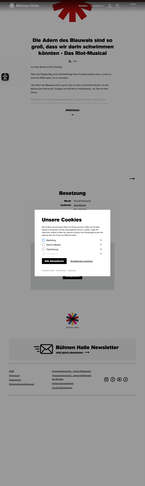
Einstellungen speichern (81, 261)
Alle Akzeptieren (54, 261)
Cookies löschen (48, 270)
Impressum (72, 270)
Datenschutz (61, 270)
